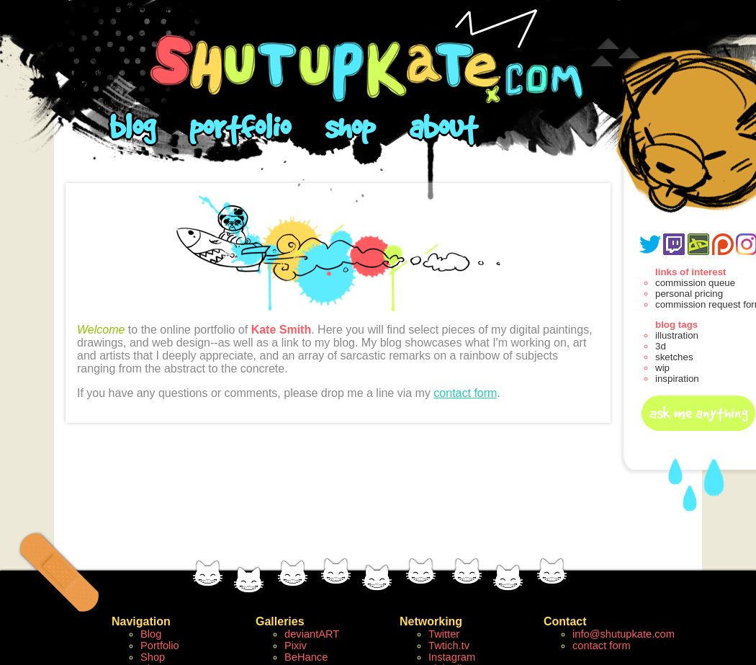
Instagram (451, 657)
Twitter (443, 634)
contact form (465, 393)
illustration (676, 335)
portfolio (239, 126)
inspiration (677, 378)
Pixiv (295, 645)
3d (660, 346)
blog (132, 126)
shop (349, 126)
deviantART (311, 634)
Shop (152, 657)
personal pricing (689, 293)
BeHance (306, 657)
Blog (150, 634)
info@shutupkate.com (623, 634)
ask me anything (698, 413)
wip (662, 367)
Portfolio (159, 645)
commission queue (695, 282)
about (443, 126)
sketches (674, 357)
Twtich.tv (448, 645)
